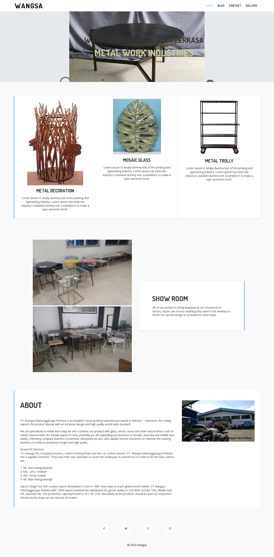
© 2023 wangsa (137, 545)
